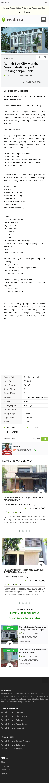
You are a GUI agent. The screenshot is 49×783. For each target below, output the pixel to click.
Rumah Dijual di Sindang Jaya (14, 716)
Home (5, 8)
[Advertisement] (24, 345)
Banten (26, 8)
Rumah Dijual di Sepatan (12, 712)
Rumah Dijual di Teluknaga (13, 745)
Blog (3, 762)
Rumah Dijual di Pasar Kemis (14, 724)
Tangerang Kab (38, 8)
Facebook (5, 770)
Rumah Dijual (15, 8)
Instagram (5, 766)
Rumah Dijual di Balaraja (12, 720)
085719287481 (22, 450)
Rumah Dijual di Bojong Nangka (15, 741)
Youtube (5, 774)
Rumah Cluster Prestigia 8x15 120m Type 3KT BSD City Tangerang (24, 571)
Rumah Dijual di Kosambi (12, 728)
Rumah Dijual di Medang (12, 749)
